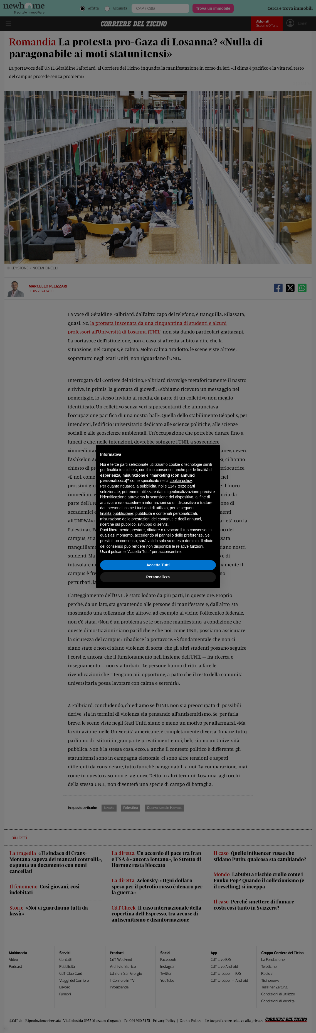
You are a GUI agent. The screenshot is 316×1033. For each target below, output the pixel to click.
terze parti (186, 486)
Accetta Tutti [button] (158, 565)
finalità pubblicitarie (116, 513)
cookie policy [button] (181, 480)
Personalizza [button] (158, 577)
